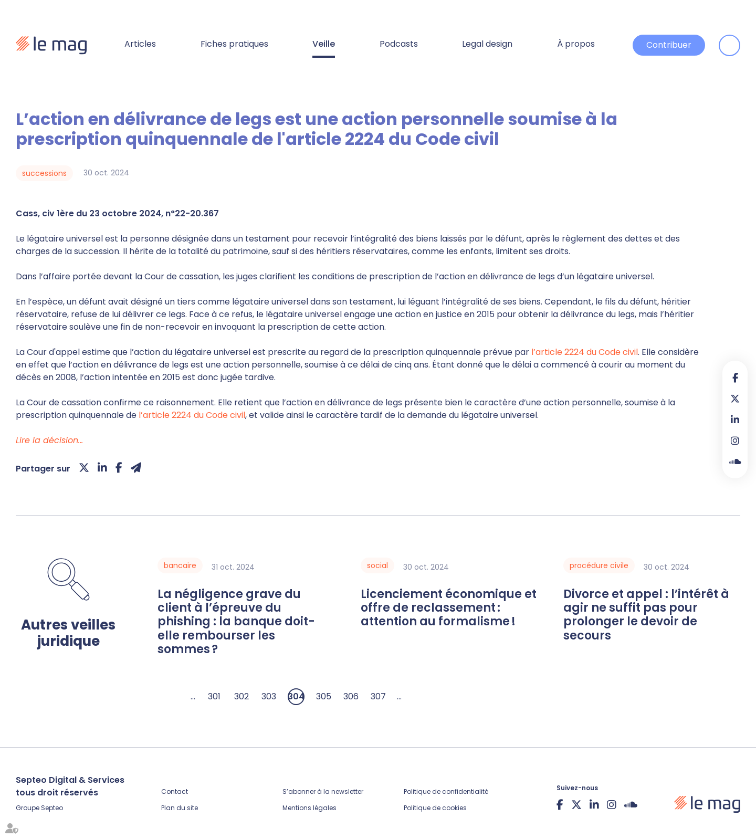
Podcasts (399, 44)
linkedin (735, 419)
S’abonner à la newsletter (322, 791)
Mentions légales (309, 807)
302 (241, 696)
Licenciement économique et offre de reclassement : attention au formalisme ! (449, 608)
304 (296, 696)
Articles (140, 44)
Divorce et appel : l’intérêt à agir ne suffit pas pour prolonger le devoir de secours (646, 615)
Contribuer (668, 45)
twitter (735, 398)
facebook (735, 377)
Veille (323, 44)
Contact (174, 791)
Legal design (487, 44)
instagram (735, 440)
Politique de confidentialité (446, 791)
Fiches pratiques (234, 44)
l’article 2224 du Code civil (584, 352)
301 (214, 696)
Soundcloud (735, 461)
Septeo (52, 807)
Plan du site (179, 807)
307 (378, 696)
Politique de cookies (435, 807)
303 (268, 696)
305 (323, 696)
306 (351, 696)
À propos (576, 44)
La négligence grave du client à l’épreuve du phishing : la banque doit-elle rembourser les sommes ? (236, 622)
